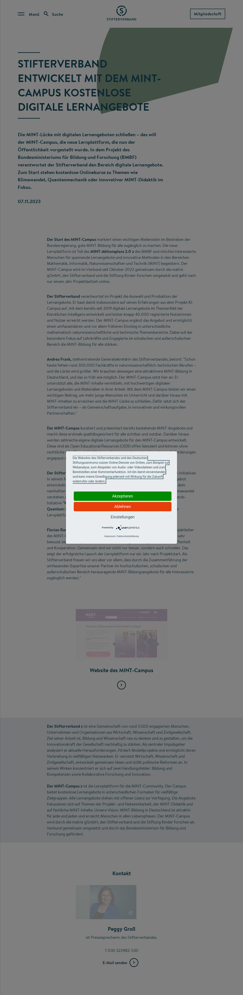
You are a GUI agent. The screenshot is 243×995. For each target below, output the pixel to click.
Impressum (109, 536)
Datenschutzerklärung (128, 536)
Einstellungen (122, 517)
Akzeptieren (122, 496)
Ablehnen (122, 506)
